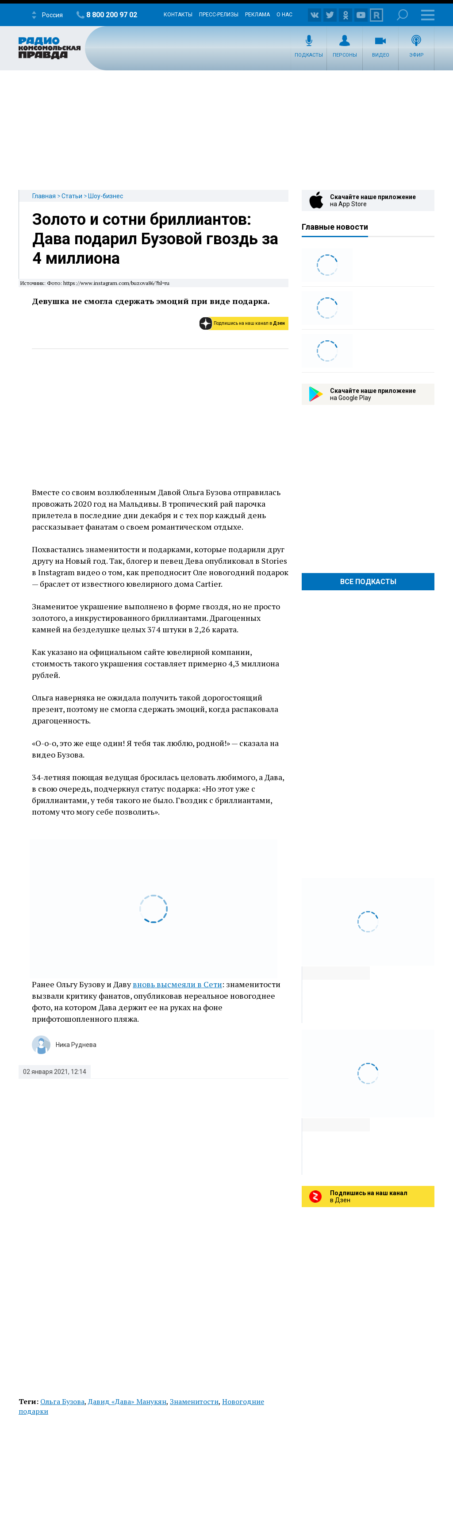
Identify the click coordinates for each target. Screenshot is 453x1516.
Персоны (345, 55)
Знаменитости (194, 1401)
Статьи (71, 196)
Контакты (178, 15)
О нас (284, 15)
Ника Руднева (76, 1044)
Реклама (257, 15)
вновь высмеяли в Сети (177, 984)
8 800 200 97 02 (111, 15)
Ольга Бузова (62, 1401)
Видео (380, 55)
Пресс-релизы (218, 15)
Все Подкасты (368, 581)
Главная (44, 196)
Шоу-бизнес (105, 196)
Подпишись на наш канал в (249, 323)
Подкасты (309, 55)
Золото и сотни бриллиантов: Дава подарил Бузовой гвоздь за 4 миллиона (155, 239)
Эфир (416, 55)
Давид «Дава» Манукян (127, 1401)
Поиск (402, 14)
